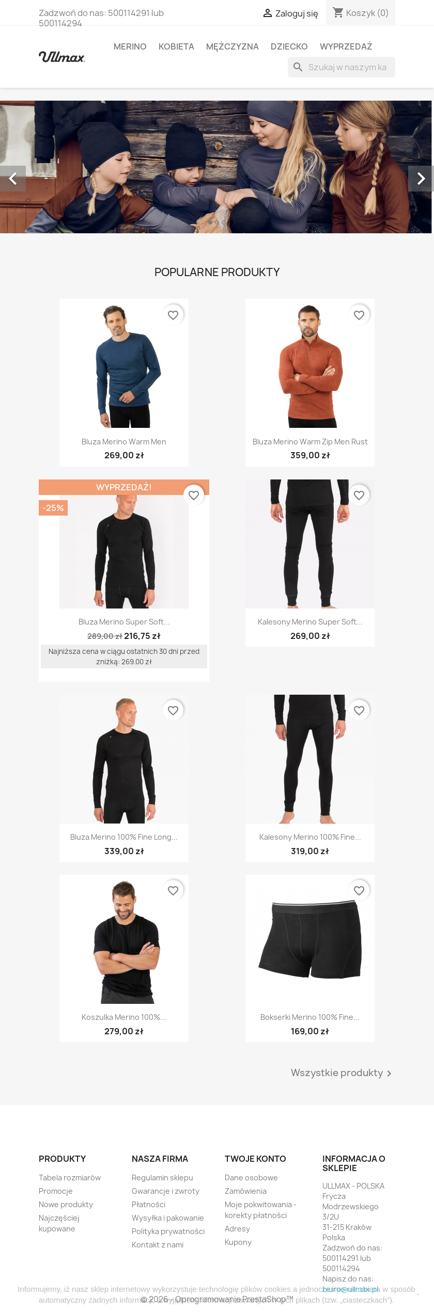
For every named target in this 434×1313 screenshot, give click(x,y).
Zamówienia (246, 1191)
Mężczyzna (232, 46)
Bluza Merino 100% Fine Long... (124, 837)
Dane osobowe (251, 1177)
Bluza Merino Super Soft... (124, 622)
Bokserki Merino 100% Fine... (310, 1017)
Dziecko (289, 46)
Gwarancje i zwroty (165, 1191)
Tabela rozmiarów (70, 1177)
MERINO (130, 46)
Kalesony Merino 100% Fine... (310, 837)
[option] (217, 167)
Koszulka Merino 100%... (124, 1017)
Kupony (238, 1242)
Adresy (237, 1229)
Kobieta (176, 46)
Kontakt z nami (157, 1245)
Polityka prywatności (168, 1231)
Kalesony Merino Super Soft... (310, 622)
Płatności (148, 1204)
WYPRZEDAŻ (346, 46)
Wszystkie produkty (343, 1073)
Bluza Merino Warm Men (124, 441)
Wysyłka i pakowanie (168, 1218)
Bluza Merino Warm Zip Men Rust (310, 441)
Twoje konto (255, 1158)
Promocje (56, 1191)
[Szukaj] (341, 67)
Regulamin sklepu (162, 1177)
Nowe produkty (66, 1204)
